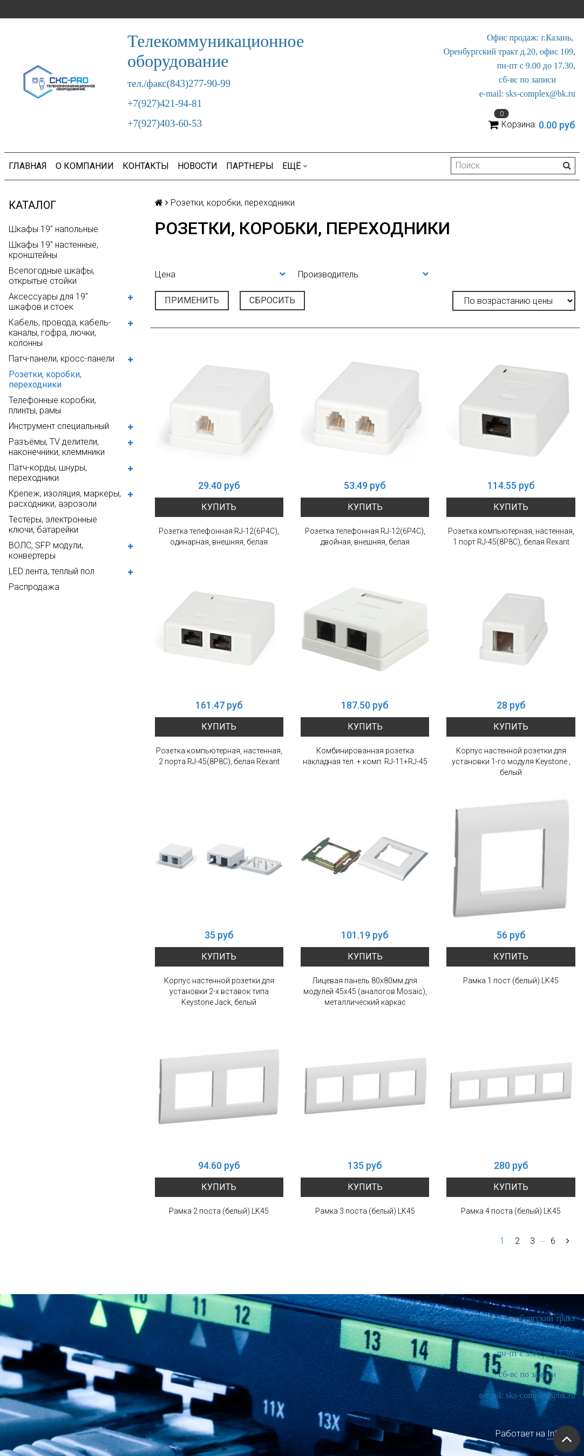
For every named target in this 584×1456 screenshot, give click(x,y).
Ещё (295, 166)
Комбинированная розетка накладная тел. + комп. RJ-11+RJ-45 (365, 756)
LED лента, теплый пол (51, 571)
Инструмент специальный (59, 426)
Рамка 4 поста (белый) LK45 (511, 1211)
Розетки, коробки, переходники (45, 379)
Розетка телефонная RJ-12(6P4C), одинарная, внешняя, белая (219, 536)
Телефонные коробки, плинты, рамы (52, 405)
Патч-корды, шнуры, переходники (48, 472)
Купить (218, 507)
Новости (198, 166)
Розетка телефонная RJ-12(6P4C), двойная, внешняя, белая (365, 536)
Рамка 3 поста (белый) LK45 (365, 1211)
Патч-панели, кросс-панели (61, 358)
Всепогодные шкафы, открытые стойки (51, 276)
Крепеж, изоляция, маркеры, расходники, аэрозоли (65, 498)
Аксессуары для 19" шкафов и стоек (48, 301)
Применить (192, 300)
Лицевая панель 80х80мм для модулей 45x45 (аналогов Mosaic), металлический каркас (365, 991)
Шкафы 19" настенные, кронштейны (53, 250)
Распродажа (34, 587)
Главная (28, 166)
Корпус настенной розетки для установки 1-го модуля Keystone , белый (511, 761)
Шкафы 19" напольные (53, 229)
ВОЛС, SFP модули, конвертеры (46, 550)
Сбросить (272, 300)
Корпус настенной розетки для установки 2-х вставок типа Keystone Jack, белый (219, 991)
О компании (85, 166)
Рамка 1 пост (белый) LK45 (511, 980)
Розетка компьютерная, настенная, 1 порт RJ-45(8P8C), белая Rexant (511, 536)
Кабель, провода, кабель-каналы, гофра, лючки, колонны (60, 332)
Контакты (146, 166)
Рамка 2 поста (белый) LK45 (219, 1211)
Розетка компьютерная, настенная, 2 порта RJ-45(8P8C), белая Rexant (219, 756)
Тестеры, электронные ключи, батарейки (53, 524)
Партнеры (250, 166)
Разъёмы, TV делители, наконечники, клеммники (57, 447)
